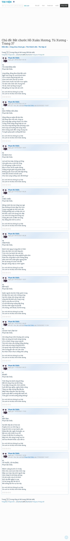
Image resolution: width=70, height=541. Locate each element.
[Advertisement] (35, 21)
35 (19, 54)
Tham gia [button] (50, 5)
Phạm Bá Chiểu (13, 58)
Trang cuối (41, 54)
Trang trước (11, 54)
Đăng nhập (64, 5)
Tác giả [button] (37, 5)
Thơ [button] (43, 5)
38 (26, 54)
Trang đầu (4, 54)
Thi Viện (6, 1)
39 (28, 54)
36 (21, 54)
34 (17, 54)
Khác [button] (57, 5)
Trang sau (35, 54)
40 (30, 54)
